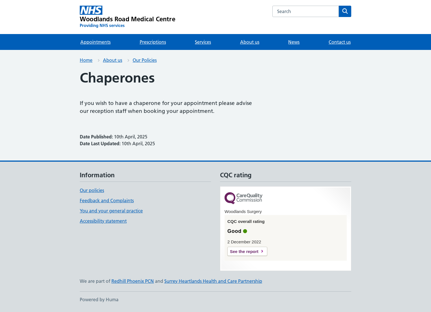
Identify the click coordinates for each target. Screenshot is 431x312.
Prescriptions (153, 42)
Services (203, 42)
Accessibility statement (103, 221)
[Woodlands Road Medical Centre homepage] (127, 17)
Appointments (95, 42)
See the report (244, 251)
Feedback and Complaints (107, 200)
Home (86, 60)
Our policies (92, 190)
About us (249, 42)
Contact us (340, 42)
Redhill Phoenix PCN (132, 281)
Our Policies (145, 60)
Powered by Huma (99, 299)
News (293, 42)
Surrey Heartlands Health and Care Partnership (213, 281)
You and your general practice (111, 211)
